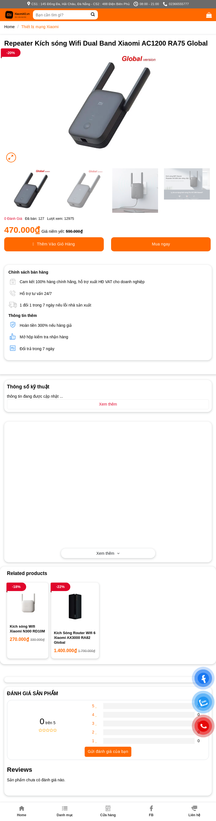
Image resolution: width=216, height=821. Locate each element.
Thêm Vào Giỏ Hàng (54, 244)
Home (21, 811)
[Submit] (93, 14)
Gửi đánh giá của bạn (108, 751)
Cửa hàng (108, 811)
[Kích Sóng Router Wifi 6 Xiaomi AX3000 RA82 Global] (75, 606)
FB (151, 811)
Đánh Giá (13, 219)
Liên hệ (194, 811)
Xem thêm (108, 553)
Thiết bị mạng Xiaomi (39, 26)
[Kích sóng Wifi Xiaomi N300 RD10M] (27, 603)
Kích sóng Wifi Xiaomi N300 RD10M (27, 628)
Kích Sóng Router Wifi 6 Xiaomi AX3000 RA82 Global (75, 638)
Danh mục (65, 811)
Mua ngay (161, 244)
